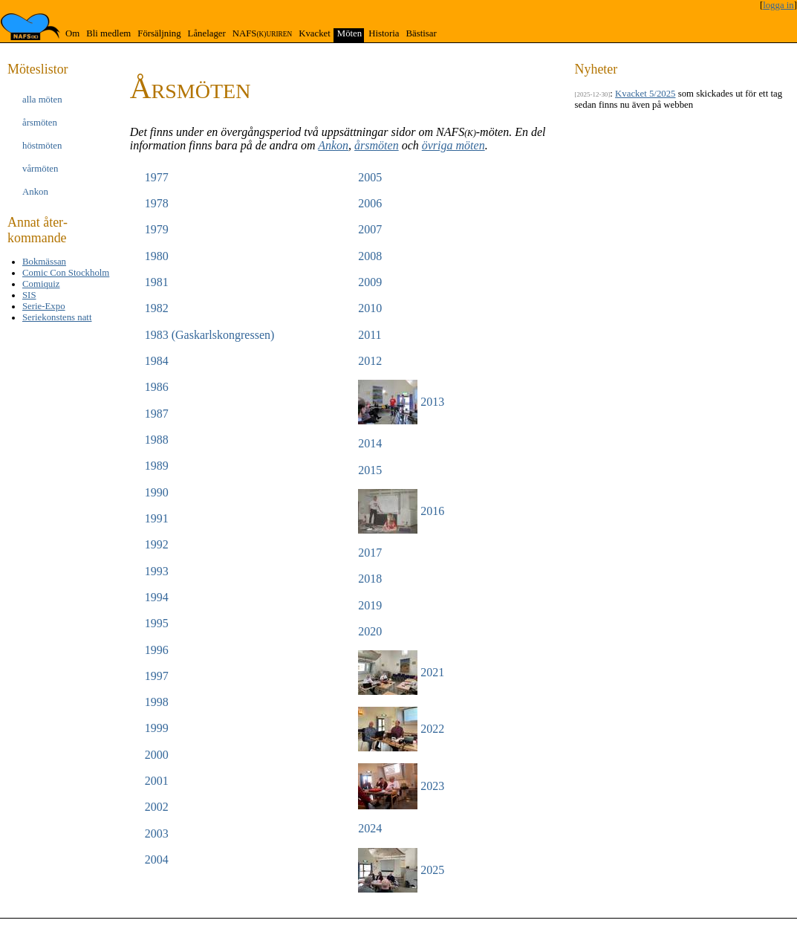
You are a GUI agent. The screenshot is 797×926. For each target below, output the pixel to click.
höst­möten (42, 145)
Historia (383, 33)
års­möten (39, 122)
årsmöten (376, 145)
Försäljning (158, 33)
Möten (349, 33)
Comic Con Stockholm (65, 273)
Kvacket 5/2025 (645, 93)
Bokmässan (44, 261)
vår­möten (40, 168)
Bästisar (421, 33)
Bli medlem (108, 33)
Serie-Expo (43, 306)
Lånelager (207, 33)
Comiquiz (40, 284)
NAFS (262, 33)
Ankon (333, 145)
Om (72, 33)
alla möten (42, 99)
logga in (778, 5)
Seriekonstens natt (56, 317)
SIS (29, 295)
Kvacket (315, 33)
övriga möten (453, 145)
